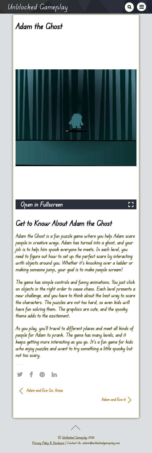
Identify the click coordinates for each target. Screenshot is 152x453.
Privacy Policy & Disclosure (48, 443)
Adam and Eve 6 (72, 399)
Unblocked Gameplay (74, 437)
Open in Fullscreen (41, 204)
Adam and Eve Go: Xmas (44, 390)
